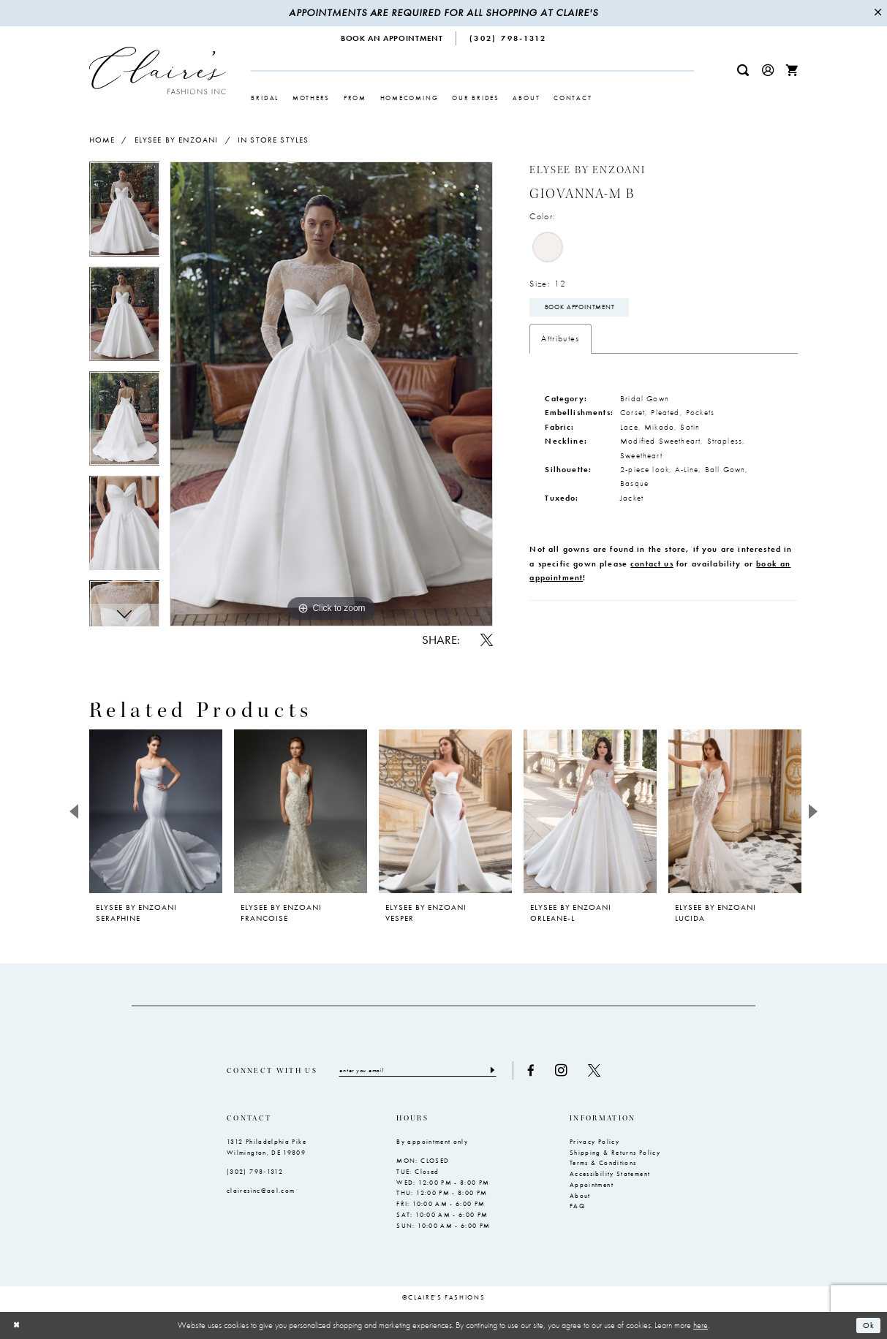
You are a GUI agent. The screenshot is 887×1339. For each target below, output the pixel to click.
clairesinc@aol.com (261, 1190)
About (580, 1195)
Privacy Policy (594, 1141)
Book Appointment (580, 307)
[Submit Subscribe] (494, 1071)
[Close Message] (877, 13)
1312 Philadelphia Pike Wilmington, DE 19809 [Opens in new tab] (266, 1147)
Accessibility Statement (610, 1173)
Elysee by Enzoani (177, 139)
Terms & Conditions (603, 1162)
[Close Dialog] (17, 1325)
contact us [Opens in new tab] (651, 563)
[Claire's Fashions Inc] (158, 70)
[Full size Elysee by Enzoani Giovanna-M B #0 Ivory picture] (331, 394)
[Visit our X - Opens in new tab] (595, 1070)
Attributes (560, 338)
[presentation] (156, 811)
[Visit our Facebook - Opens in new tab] (532, 1070)
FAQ (577, 1206)
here (700, 1325)
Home (102, 139)
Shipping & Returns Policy (615, 1152)
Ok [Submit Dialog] (868, 1325)
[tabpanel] (124, 214)
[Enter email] (419, 1071)
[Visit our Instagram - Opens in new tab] (562, 1070)
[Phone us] (507, 38)
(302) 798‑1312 (255, 1171)
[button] (767, 70)
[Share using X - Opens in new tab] (486, 640)
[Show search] (743, 70)
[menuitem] (392, 38)
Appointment (592, 1184)
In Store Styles (273, 139)
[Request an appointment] (392, 38)
